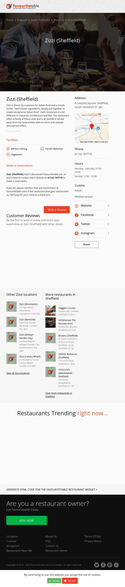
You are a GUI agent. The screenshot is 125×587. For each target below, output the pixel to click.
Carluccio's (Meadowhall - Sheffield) (65, 373)
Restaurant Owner (56, 550)
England (22, 20)
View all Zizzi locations (18, 373)
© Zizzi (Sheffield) (13, 131)
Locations (12, 536)
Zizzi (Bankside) (27, 319)
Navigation (12, 546)
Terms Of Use (92, 536)
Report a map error (101, 142)
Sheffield (59, 20)
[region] (92, 129)
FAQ (47, 541)
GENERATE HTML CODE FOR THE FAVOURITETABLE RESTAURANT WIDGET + (51, 489)
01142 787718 (83, 154)
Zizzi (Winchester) (28, 304)
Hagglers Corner (67, 308)
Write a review (57, 209)
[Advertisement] (38, 240)
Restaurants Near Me (19, 550)
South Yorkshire (40, 20)
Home (10, 20)
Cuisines (11, 541)
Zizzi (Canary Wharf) (29, 356)
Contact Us (52, 546)
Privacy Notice (93, 541)
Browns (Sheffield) (68, 335)
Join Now (27, 520)
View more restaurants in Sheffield (58, 394)
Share (86, 244)
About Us (51, 536)
